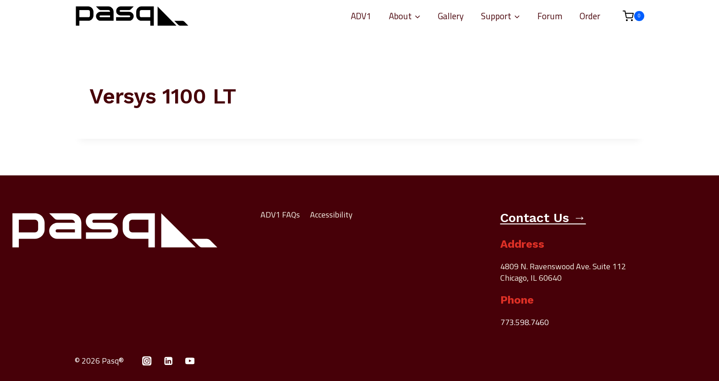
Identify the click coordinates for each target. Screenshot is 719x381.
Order (590, 15)
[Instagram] (147, 360)
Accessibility (331, 214)
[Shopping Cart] (629, 16)
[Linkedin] (168, 360)
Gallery (451, 15)
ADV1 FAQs (280, 214)
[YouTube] (190, 360)
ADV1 (361, 15)
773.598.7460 (524, 322)
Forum (549, 15)
